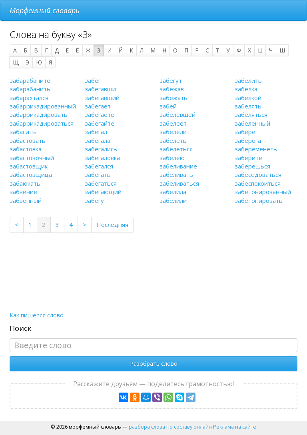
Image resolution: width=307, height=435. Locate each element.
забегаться (101, 183)
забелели (173, 132)
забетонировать (259, 200)
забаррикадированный (43, 106)
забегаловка (102, 158)
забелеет (173, 123)
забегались (101, 149)
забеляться (251, 114)
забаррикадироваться (42, 123)
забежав (171, 89)
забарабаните (30, 80)
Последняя (112, 225)
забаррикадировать (39, 114)
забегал (96, 132)
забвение (23, 192)
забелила (172, 192)
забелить (248, 80)
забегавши (100, 89)
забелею (172, 158)
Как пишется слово (37, 315)
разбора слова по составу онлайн (170, 426)
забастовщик (29, 166)
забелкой (248, 98)
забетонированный (263, 192)
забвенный (26, 200)
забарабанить (30, 89)
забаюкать (25, 183)
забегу (94, 200)
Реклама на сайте (234, 426)
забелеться (176, 149)
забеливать (176, 174)
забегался (99, 166)
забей (168, 106)
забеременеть (256, 149)
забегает (98, 106)
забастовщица (31, 174)
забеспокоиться (258, 183)
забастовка (26, 149)
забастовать (28, 140)
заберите (248, 158)
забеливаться (179, 183)
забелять (248, 106)
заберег (246, 132)
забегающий (103, 192)
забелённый (252, 123)
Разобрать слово (153, 363)
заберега (248, 140)
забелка (246, 89)
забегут (170, 80)
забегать (98, 174)
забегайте (99, 123)
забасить (23, 132)
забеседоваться (258, 174)
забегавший (102, 98)
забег (93, 80)
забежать (173, 98)
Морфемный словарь (44, 10)
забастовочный (32, 158)
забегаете (99, 114)
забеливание (178, 166)
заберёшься (252, 166)
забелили (173, 200)
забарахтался (29, 98)
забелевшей (177, 114)
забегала (97, 140)
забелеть (173, 140)
